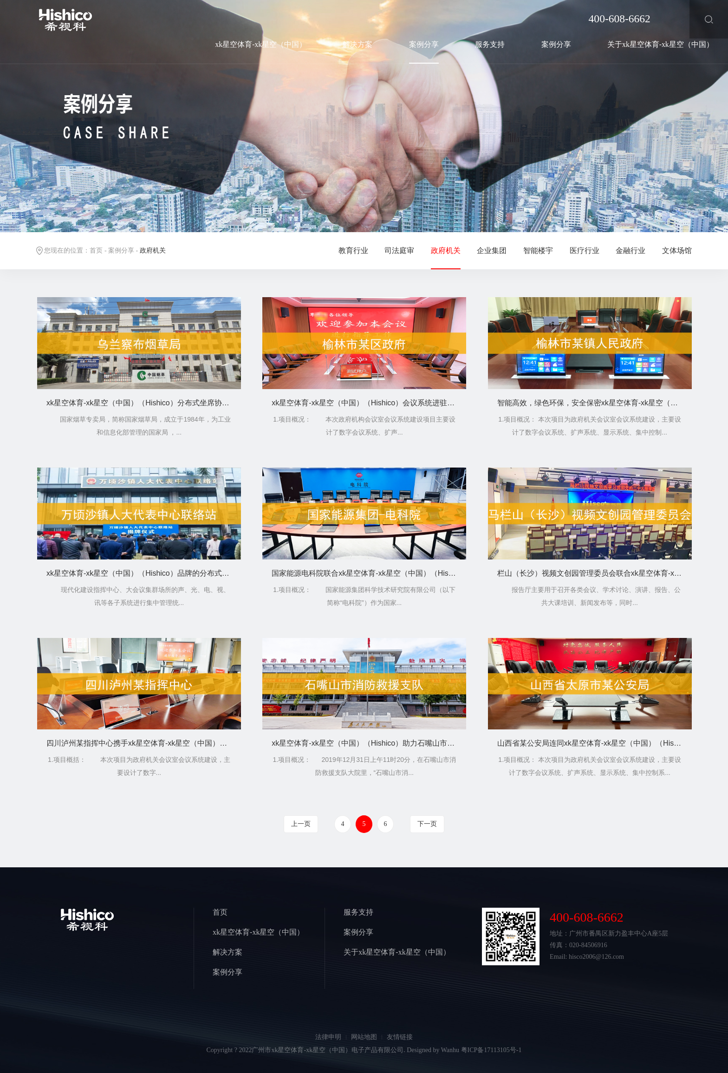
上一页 (301, 823)
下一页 (427, 823)
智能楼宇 (538, 250)
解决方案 (357, 44)
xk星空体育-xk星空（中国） (261, 44)
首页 (96, 250)
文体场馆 (677, 250)
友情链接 (400, 1037)
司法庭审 (399, 250)
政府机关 (446, 250)
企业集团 (492, 250)
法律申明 (328, 1037)
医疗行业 (584, 250)
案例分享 (424, 44)
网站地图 (364, 1037)
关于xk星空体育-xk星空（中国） (660, 44)
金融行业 (630, 250)
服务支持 (490, 44)
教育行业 (353, 250)
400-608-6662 (619, 19)
